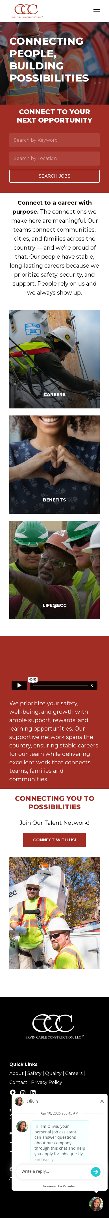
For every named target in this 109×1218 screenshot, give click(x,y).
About (16, 1073)
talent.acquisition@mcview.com (54, 1119)
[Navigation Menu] (96, 11)
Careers (73, 1073)
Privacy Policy (46, 1082)
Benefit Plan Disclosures (36, 1151)
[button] (54, 840)
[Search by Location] (54, 159)
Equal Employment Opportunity (46, 1142)
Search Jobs (55, 176)
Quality (53, 1073)
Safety (34, 1073)
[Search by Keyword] (54, 140)
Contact (18, 1082)
